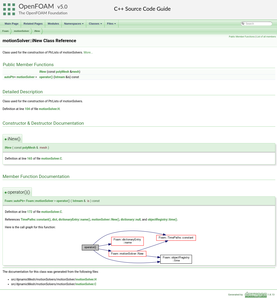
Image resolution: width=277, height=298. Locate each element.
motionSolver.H (49, 109)
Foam (5, 31)
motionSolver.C (51, 158)
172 (29, 211)
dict (54, 219)
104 (27, 109)
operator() (46, 77)
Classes (95, 25)
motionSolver (21, 31)
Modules (53, 23)
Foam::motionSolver (39, 201)
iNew (37, 31)
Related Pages (33, 23)
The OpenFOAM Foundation (43, 12)
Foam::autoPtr (14, 201)
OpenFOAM (36, 6)
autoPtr (9, 77)
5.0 (63, 6)
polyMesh (62, 71)
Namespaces (74, 25)
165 (29, 158)
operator (62, 201)
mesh (75, 71)
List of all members (266, 36)
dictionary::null (131, 219)
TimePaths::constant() (36, 219)
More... (88, 52)
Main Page (11, 23)
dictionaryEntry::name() (74, 219)
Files (112, 25)
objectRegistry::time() (162, 219)
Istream (60, 77)
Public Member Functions (242, 36)
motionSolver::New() (105, 219)
